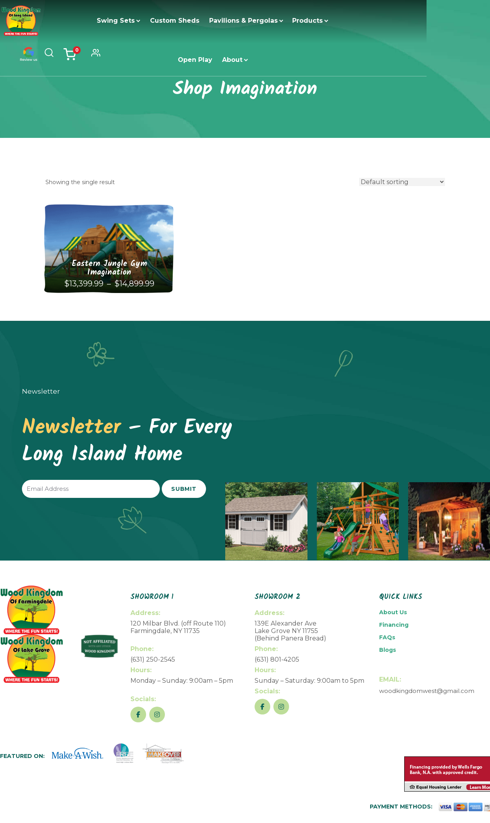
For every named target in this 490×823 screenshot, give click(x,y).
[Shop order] (402, 182)
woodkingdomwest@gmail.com (426, 691)
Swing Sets (89, 20)
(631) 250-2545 (152, 659)
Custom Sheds (147, 20)
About (365, 20)
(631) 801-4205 (277, 659)
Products (280, 20)
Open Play (328, 20)
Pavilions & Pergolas (216, 20)
